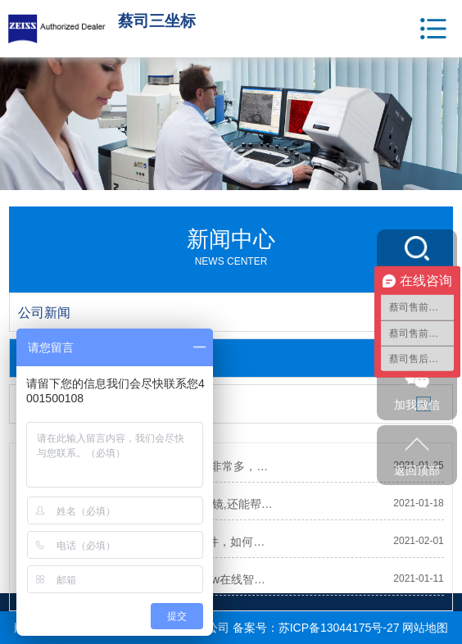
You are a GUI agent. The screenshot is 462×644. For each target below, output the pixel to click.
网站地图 (425, 627)
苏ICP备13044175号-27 (339, 627)
